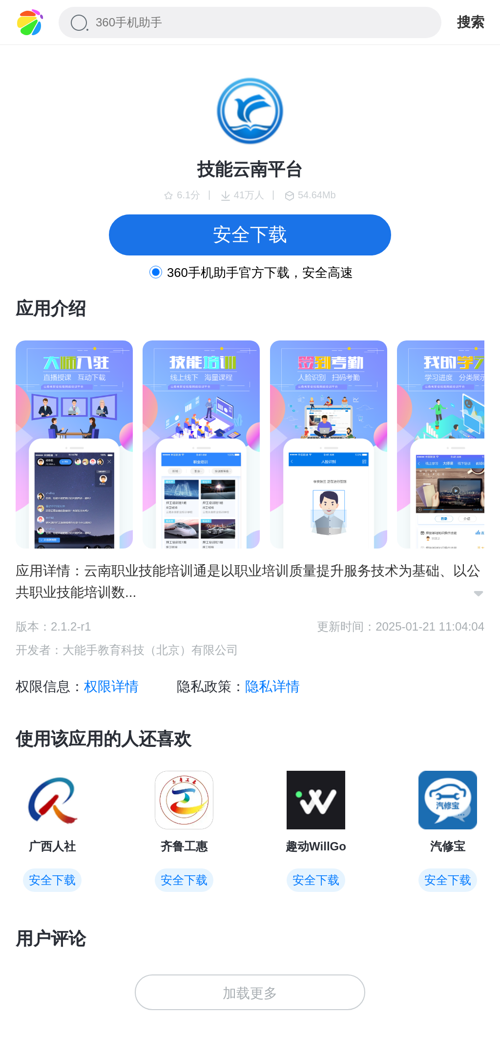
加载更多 (250, 993)
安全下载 (250, 234)
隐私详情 (272, 686)
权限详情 (111, 686)
